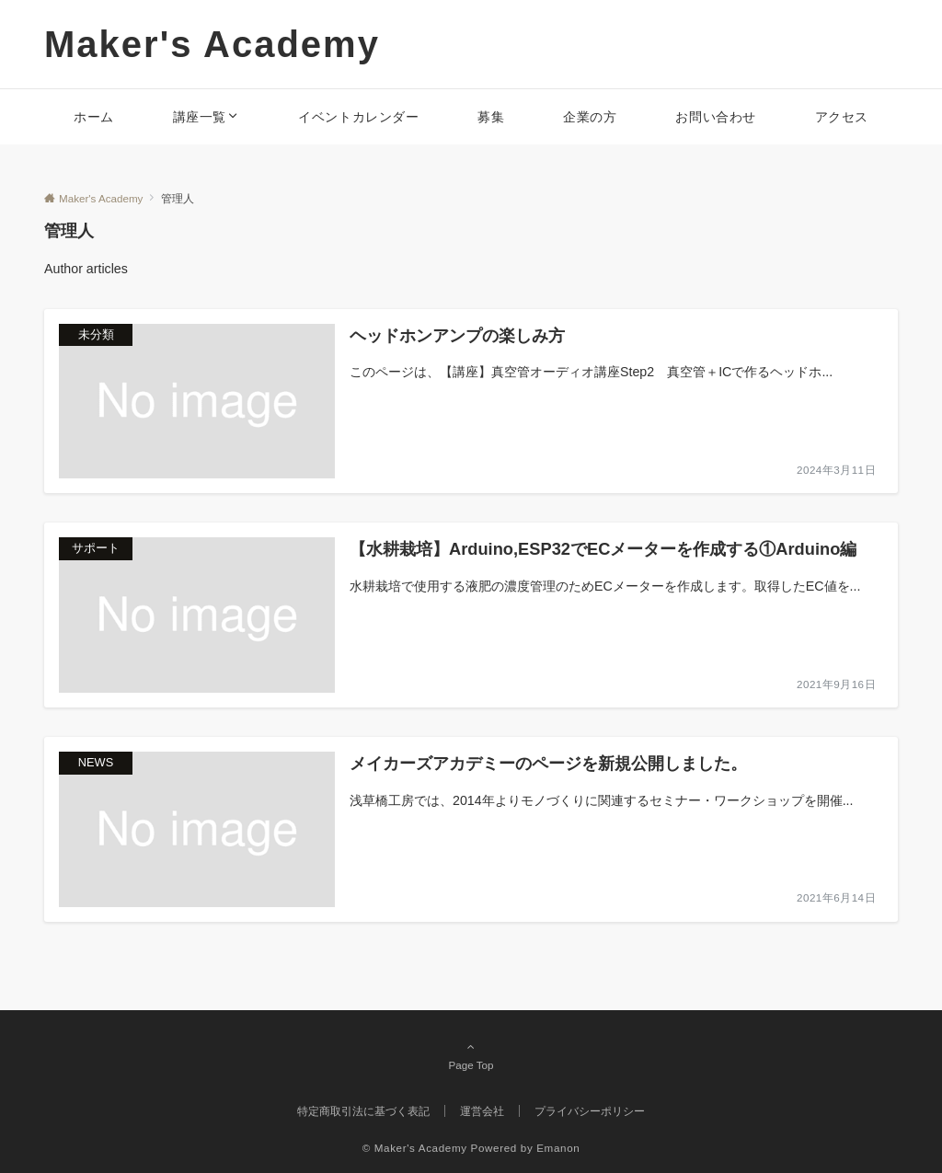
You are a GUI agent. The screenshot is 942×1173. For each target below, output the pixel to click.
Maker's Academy (212, 44)
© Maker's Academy (414, 1148)
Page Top (471, 1055)
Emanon (558, 1148)
